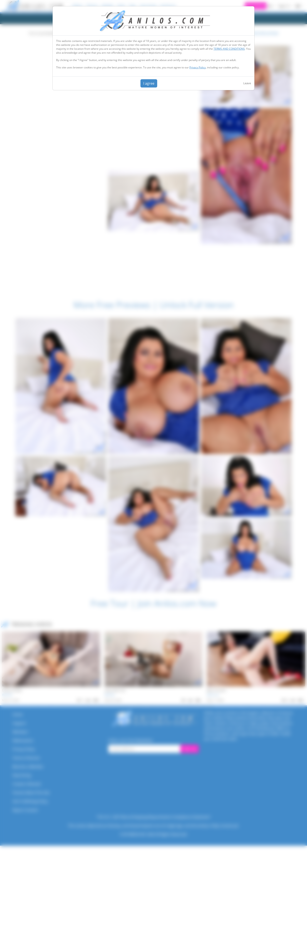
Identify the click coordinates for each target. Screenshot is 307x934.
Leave (247, 83)
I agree (148, 83)
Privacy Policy (197, 67)
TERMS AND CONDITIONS (229, 49)
